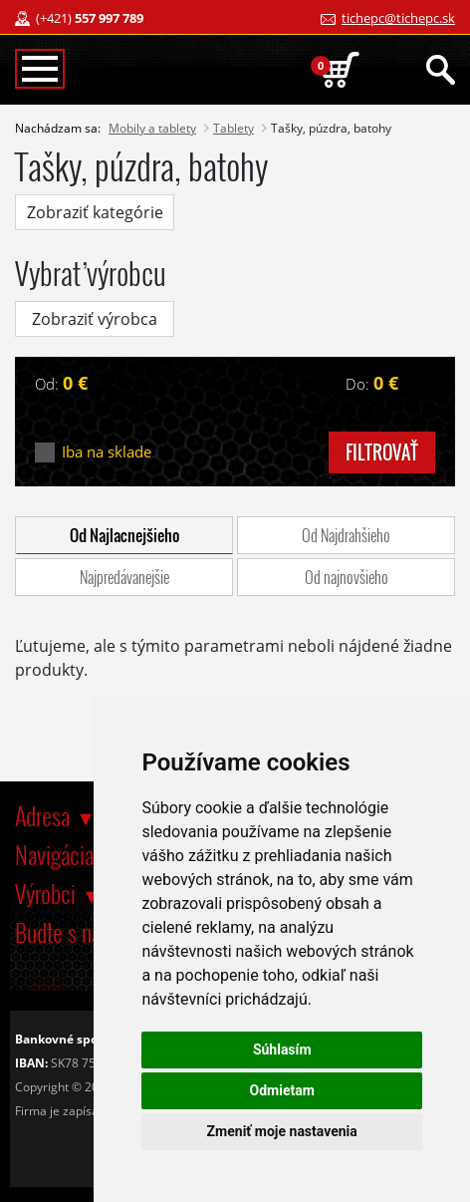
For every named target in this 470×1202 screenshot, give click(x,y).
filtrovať (382, 452)
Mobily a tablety (152, 128)
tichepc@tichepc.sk (398, 18)
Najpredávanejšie (124, 577)
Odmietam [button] (282, 1090)
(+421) (89, 18)
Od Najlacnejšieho (124, 535)
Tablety (233, 128)
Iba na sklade (106, 452)
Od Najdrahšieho (346, 535)
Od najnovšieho (346, 577)
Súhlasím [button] (282, 1049)
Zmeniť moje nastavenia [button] (282, 1131)
